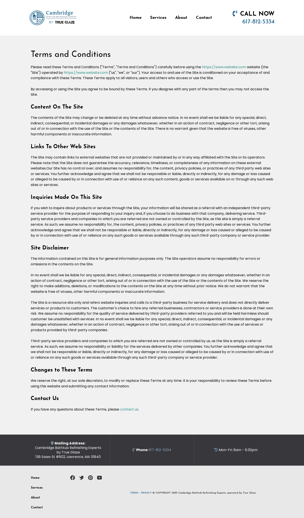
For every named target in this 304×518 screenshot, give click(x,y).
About (181, 18)
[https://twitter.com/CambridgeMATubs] (81, 477)
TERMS (134, 493)
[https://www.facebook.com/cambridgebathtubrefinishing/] (72, 477)
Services (158, 18)
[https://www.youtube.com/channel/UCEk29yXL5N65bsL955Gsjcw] (99, 477)
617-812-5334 (258, 22)
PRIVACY (146, 493)
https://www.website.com (224, 67)
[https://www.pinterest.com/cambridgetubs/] (90, 477)
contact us (129, 409)
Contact (204, 18)
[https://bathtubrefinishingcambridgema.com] (53, 17)
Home (136, 18)
